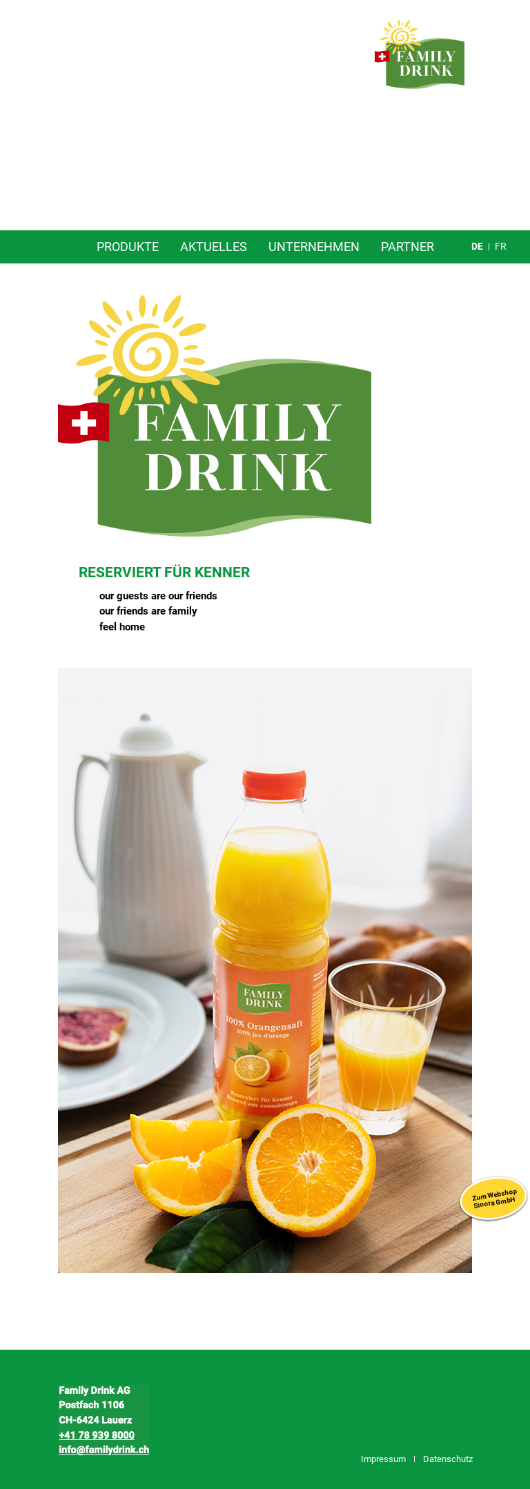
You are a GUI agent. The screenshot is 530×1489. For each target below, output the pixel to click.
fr (501, 246)
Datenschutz (448, 1459)
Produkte (128, 246)
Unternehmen (314, 246)
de (477, 246)
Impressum (383, 1459)
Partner (407, 246)
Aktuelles (213, 246)
